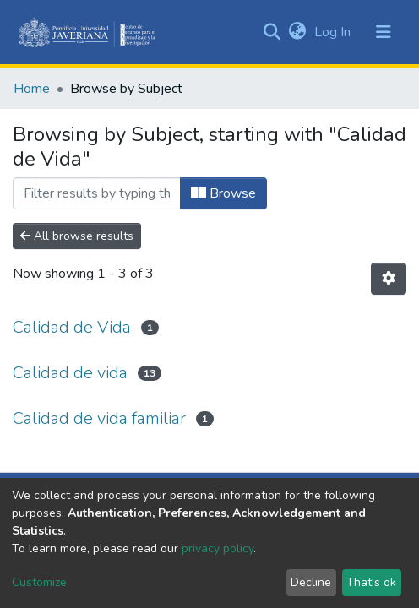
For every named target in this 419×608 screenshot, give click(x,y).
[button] (297, 32)
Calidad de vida (70, 372)
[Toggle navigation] (383, 32)
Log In (334, 32)
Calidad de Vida (72, 327)
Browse (223, 193)
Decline (311, 582)
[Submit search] (271, 32)
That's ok (371, 582)
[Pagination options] (388, 279)
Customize (39, 582)
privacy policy (217, 548)
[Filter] (97, 193)
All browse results (76, 236)
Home (32, 88)
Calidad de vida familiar (99, 418)
